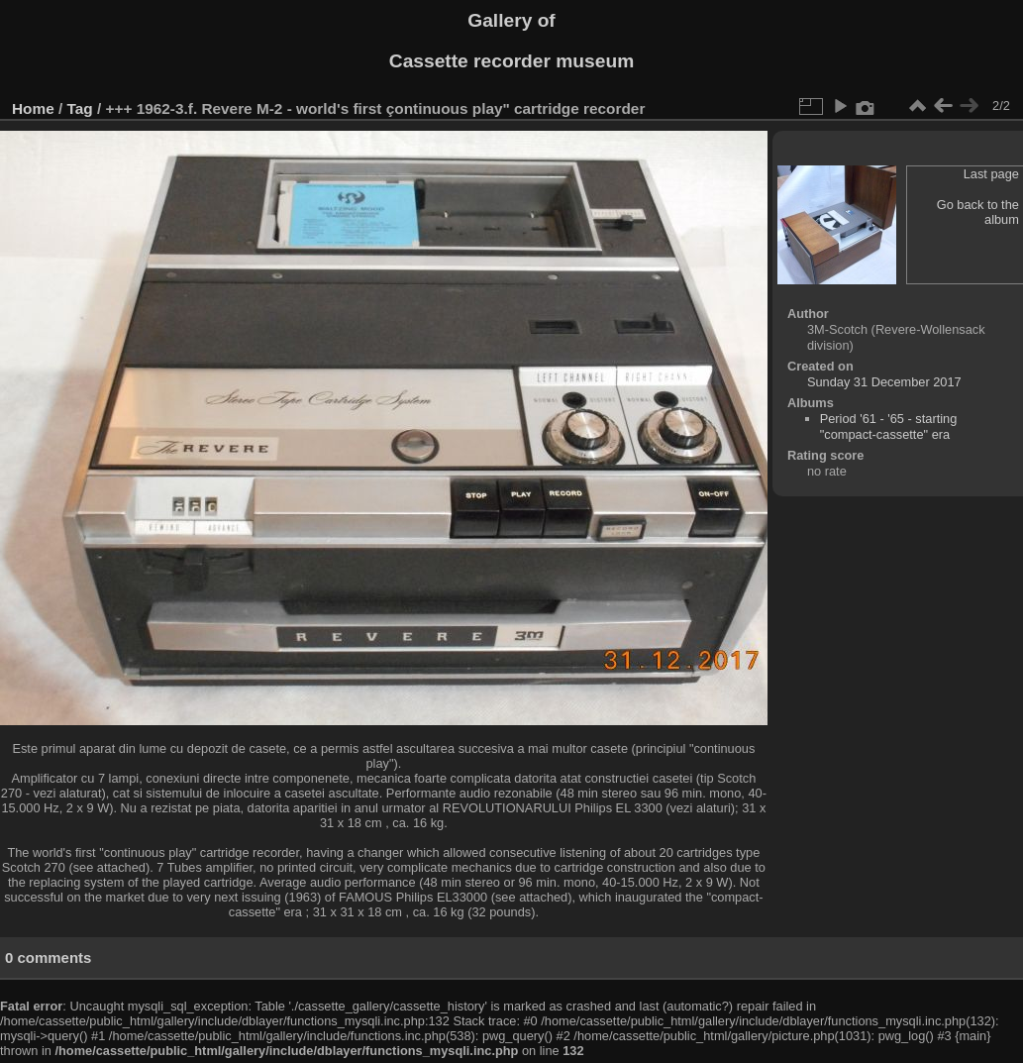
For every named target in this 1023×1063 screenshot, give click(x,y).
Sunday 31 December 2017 (884, 381)
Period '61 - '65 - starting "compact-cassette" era (889, 426)
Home (33, 108)
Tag (80, 108)
